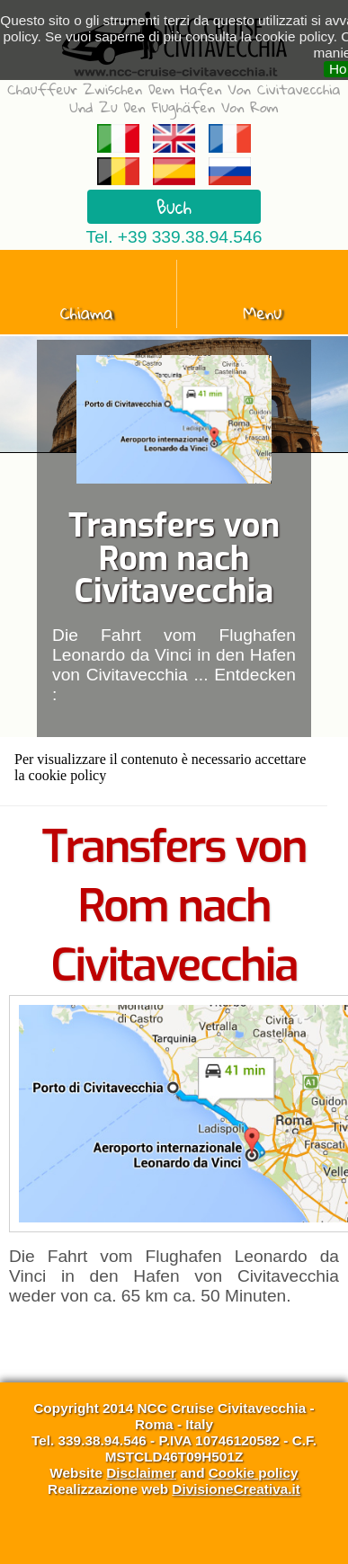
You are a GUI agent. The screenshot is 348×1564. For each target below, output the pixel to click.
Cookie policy (254, 1472)
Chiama (86, 313)
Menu (263, 313)
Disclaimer (141, 1472)
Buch (174, 207)
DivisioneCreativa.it (236, 1489)
